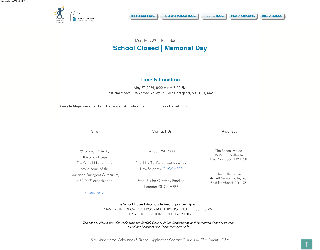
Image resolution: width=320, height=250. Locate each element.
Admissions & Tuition (133, 240)
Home (111, 240)
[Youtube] (66, 131)
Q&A (225, 240)
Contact (175, 240)
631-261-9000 (164, 151)
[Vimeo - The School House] (86, 131)
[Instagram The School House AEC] (73, 131)
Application (159, 240)
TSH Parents (210, 240)
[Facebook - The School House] (79, 131)
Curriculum (191, 240)
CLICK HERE (172, 169)
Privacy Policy (95, 192)
